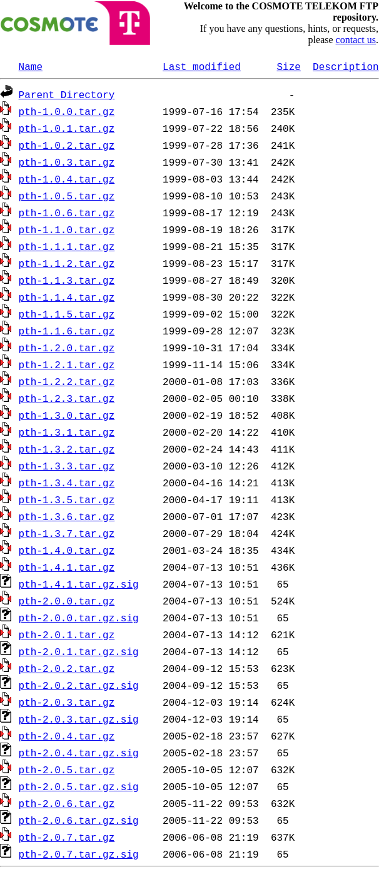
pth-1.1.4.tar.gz (67, 297)
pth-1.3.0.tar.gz (67, 415)
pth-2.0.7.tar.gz (67, 837)
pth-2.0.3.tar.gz (67, 702)
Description (346, 66)
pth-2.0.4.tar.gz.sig (79, 752)
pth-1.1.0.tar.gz (67, 229)
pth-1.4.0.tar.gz (67, 550)
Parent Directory (67, 94)
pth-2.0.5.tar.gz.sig (79, 786)
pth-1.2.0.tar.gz (67, 347)
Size (288, 66)
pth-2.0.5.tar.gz (67, 769)
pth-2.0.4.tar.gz (67, 736)
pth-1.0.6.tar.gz (67, 212)
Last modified (202, 66)
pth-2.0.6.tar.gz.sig (79, 820)
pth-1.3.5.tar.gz (67, 499)
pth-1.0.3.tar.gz (67, 162)
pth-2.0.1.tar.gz (67, 634)
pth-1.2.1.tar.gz (67, 364)
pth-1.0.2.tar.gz (67, 145)
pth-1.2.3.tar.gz (67, 398)
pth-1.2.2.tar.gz (67, 381)
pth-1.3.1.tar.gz (67, 432)
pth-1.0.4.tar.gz (67, 179)
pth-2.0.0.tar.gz (67, 601)
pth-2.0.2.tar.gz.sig (79, 685)
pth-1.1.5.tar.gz (67, 314)
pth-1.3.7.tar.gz (67, 533)
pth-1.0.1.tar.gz (67, 128)
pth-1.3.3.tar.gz (67, 466)
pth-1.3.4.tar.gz (67, 482)
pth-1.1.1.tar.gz (67, 246)
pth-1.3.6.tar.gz (67, 516)
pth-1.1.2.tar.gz (67, 263)
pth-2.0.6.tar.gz (67, 803)
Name (31, 66)
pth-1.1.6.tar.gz (67, 331)
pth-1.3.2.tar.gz (67, 449)
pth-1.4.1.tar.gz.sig (79, 584)
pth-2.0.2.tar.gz (67, 668)
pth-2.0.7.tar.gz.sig (79, 854)
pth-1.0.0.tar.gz (67, 111)
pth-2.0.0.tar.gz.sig (79, 617)
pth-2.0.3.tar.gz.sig (79, 719)
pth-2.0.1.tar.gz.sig (79, 651)
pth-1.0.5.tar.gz (67, 196)
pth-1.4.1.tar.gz (67, 567)
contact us (356, 39)
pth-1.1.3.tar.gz (67, 280)
